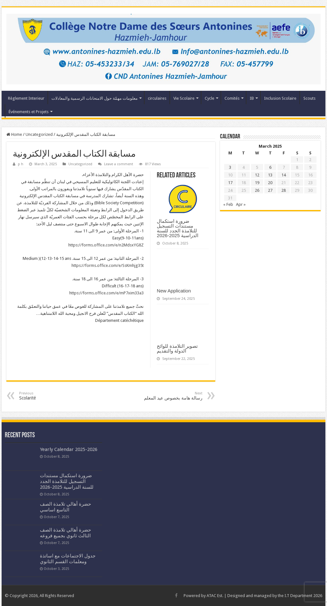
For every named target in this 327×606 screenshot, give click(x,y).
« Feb (228, 204)
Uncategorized (39, 134)
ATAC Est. (215, 595)
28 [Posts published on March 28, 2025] (283, 190)
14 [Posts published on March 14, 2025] (283, 175)
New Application (174, 290)
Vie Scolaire (183, 98)
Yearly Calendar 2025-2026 (68, 449)
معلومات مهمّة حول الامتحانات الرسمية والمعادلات (94, 98)
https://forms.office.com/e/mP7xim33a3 (106, 293)
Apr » (241, 204)
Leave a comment (118, 164)
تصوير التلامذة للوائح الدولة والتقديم (177, 348)
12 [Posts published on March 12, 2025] (257, 175)
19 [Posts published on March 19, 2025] (257, 182)
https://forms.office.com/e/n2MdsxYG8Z (106, 245)
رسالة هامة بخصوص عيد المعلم (169, 395)
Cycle (209, 98)
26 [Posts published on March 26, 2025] (257, 190)
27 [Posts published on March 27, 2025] (270, 190)
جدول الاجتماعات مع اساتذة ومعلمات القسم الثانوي (67, 558)
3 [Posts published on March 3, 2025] (230, 167)
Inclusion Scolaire (280, 98)
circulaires (157, 98)
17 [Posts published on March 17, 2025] (230, 182)
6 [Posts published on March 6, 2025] (270, 167)
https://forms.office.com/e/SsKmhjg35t (108, 265)
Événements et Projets (29, 111)
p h (20, 164)
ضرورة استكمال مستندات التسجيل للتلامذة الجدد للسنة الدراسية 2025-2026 (177, 228)
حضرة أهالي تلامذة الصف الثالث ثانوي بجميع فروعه (65, 533)
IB (252, 98)
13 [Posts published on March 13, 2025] (270, 175)
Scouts (309, 98)
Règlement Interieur (26, 98)
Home (14, 134)
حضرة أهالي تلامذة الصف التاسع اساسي (65, 507)
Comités (232, 98)
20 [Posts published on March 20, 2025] (270, 182)
